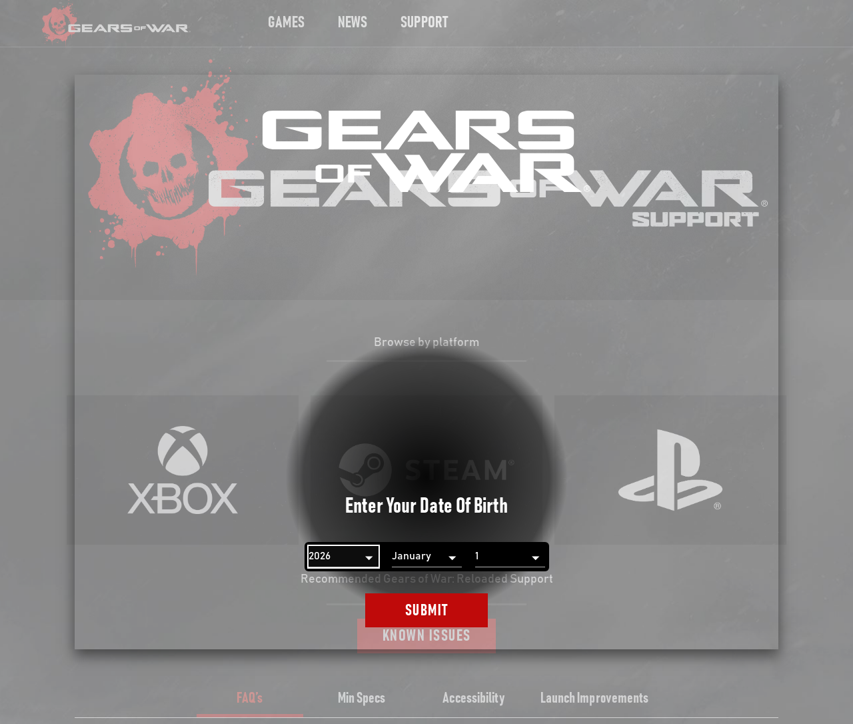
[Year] (344, 556)
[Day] (510, 556)
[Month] (427, 556)
